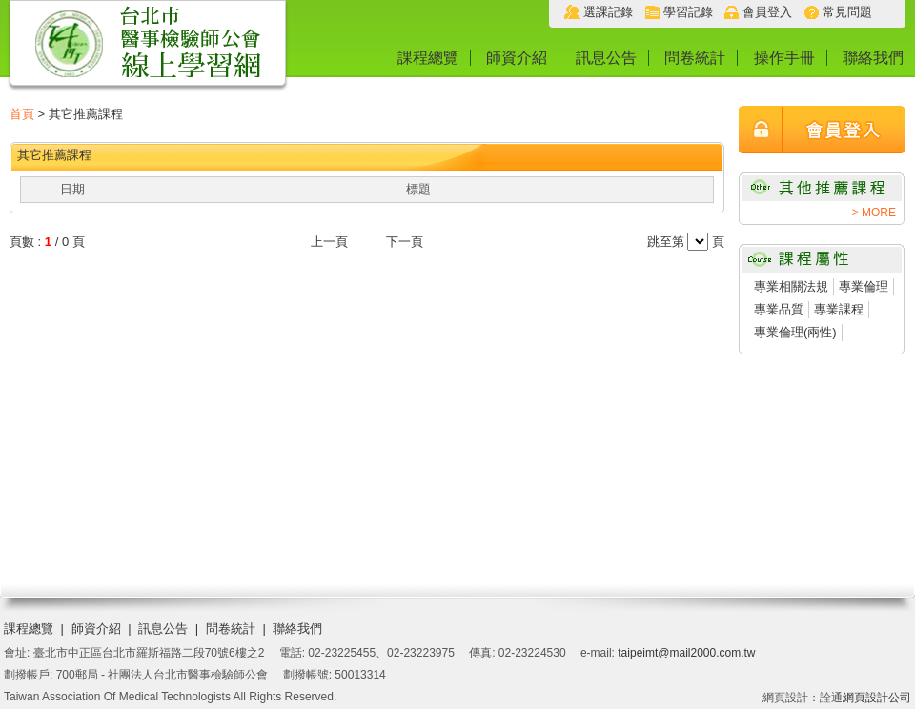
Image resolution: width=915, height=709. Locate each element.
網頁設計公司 (877, 697)
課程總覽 (427, 58)
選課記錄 (608, 12)
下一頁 (404, 241)
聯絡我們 (873, 58)
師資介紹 (516, 58)
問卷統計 (694, 58)
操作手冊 (784, 58)
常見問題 (847, 12)
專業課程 (839, 309)
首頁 (22, 114)
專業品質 (778, 309)
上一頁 (329, 241)
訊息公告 (606, 58)
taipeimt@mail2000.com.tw (686, 652)
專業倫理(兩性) (795, 332)
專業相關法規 (791, 286)
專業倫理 (863, 286)
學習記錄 (688, 12)
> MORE (874, 212)
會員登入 (767, 12)
